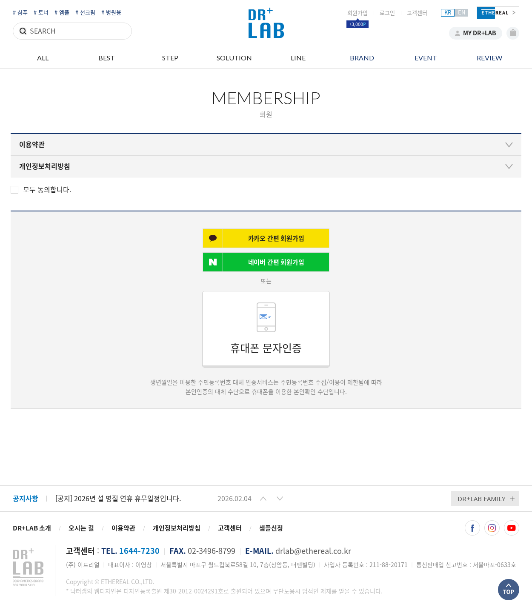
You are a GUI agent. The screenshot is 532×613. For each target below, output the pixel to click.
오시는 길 (81, 528)
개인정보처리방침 (176, 528)
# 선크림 (85, 12)
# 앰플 (61, 12)
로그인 (387, 13)
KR (447, 12)
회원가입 (357, 13)
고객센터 (417, 13)
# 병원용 (111, 12)
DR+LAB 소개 (32, 528)
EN (461, 12)
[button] (263, 498)
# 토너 (41, 12)
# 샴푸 (20, 12)
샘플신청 (271, 528)
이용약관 (123, 528)
